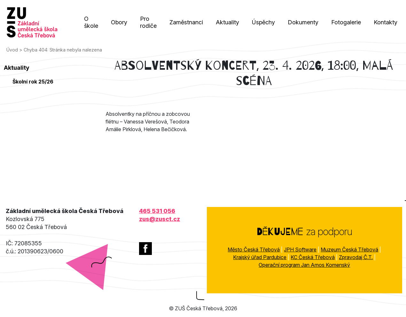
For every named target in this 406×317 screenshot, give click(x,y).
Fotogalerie (346, 22)
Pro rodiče (148, 22)
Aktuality (227, 22)
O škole (91, 22)
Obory (119, 22)
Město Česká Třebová (254, 249)
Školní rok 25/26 (32, 81)
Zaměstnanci (186, 22)
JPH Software (300, 249)
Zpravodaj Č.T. (356, 257)
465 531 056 (157, 211)
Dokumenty (303, 22)
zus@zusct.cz (159, 219)
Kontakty (385, 22)
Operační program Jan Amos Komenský (304, 265)
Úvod (12, 49)
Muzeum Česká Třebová (349, 249)
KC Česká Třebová (313, 257)
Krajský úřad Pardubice (259, 257)
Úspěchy (263, 22)
